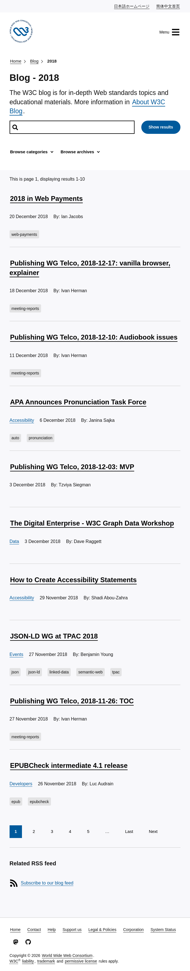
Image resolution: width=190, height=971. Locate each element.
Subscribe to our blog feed (47, 883)
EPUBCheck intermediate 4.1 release (69, 765)
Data (14, 541)
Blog (34, 61)
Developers (21, 783)
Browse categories (29, 151)
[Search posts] (72, 127)
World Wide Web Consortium (67, 955)
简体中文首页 (168, 5)
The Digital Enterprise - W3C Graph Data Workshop (92, 523)
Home (15, 61)
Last (129, 831)
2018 (52, 61)
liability (28, 961)
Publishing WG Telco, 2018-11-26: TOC (72, 701)
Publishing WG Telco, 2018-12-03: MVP (72, 467)
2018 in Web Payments (46, 198)
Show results (161, 127)
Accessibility (22, 420)
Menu (169, 32)
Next (153, 831)
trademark (46, 961)
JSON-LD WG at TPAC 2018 (54, 636)
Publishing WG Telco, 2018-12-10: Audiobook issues (94, 337)
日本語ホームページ (132, 5)
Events (16, 654)
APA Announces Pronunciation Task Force (78, 402)
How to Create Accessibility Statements (73, 580)
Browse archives (77, 151)
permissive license (81, 961)
